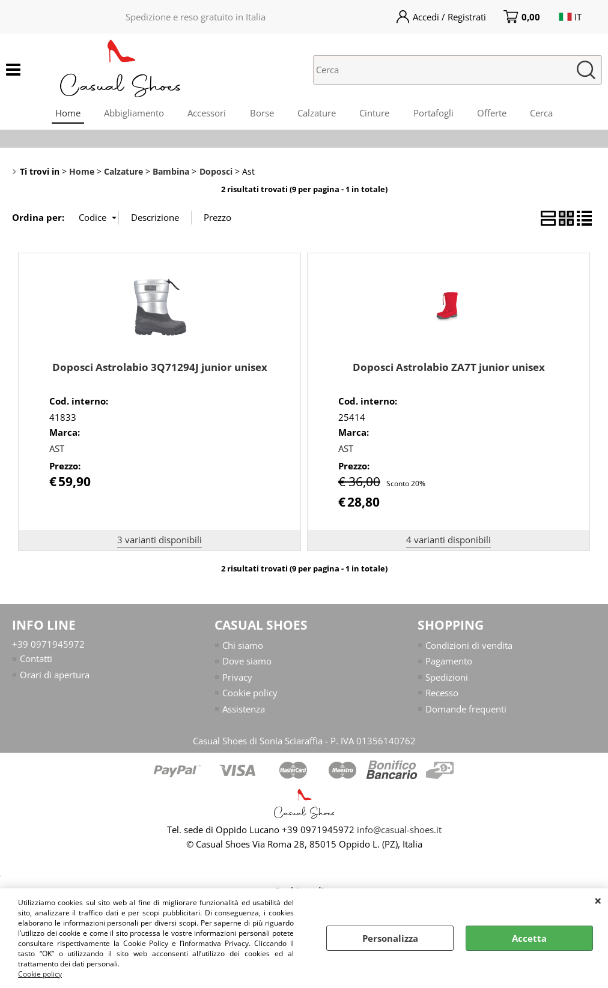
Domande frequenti (465, 710)
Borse (261, 113)
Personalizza (390, 938)
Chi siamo (242, 646)
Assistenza (243, 710)
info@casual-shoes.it (399, 831)
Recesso (441, 694)
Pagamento (448, 662)
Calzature (316, 113)
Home (66, 113)
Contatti (36, 660)
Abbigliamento (133, 113)
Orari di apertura (55, 676)
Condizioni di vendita (468, 646)
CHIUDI (598, 900)
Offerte (493, 113)
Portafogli (434, 113)
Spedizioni (446, 678)
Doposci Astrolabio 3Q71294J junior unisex (159, 368)
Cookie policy (40, 974)
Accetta (529, 938)
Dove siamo (247, 662)
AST (56, 450)
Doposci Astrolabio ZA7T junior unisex (449, 368)
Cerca (543, 113)
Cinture (375, 113)
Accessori (206, 113)
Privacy (237, 678)
